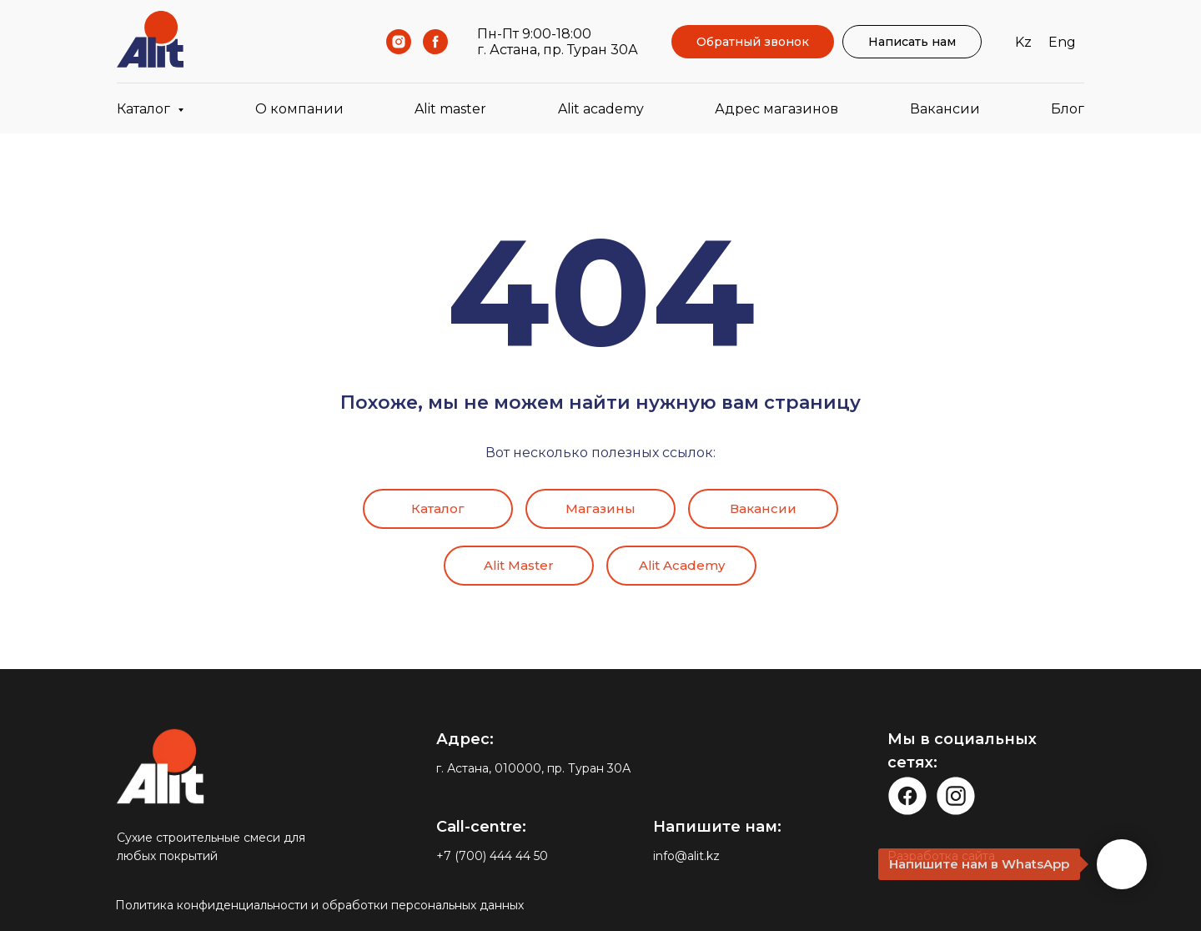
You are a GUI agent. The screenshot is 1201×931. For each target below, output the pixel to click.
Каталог (438, 508)
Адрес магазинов (776, 109)
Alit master (450, 109)
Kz (1023, 42)
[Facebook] (435, 41)
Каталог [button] (145, 109)
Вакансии (945, 109)
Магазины (600, 508)
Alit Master (519, 565)
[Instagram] (398, 41)
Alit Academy (682, 565)
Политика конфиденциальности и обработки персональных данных (319, 905)
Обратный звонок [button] (752, 41)
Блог (1067, 109)
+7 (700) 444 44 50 (492, 855)
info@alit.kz (686, 855)
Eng (1062, 42)
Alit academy (601, 109)
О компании (299, 109)
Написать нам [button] (912, 41)
